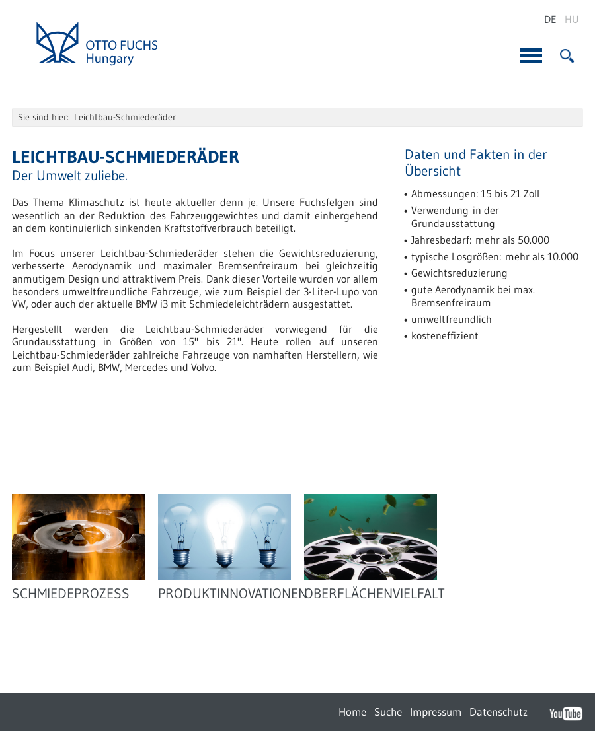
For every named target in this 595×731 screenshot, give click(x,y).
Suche (388, 711)
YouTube (566, 713)
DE (550, 19)
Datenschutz (498, 711)
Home (352, 711)
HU (572, 19)
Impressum (435, 711)
